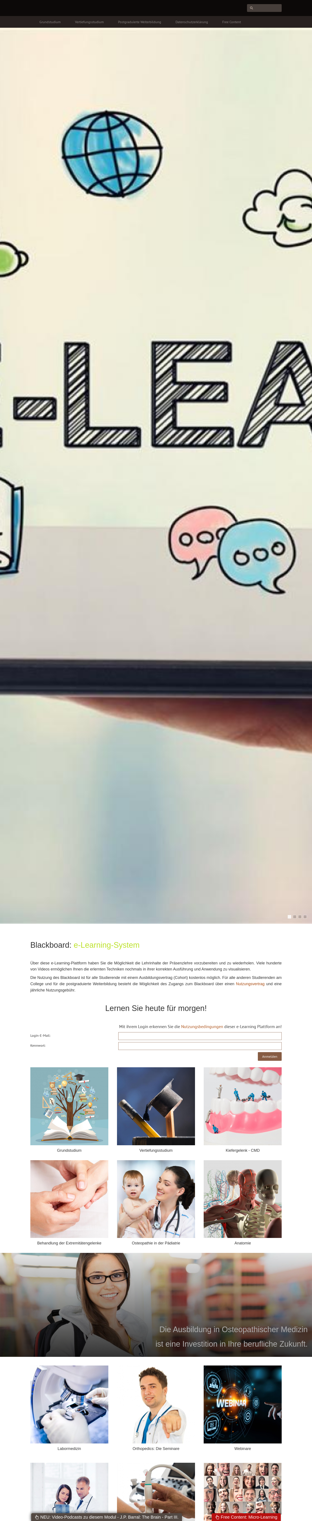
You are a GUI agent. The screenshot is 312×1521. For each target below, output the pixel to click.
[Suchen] (264, 8)
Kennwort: (38, 1045)
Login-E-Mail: (40, 1035)
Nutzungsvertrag (250, 984)
